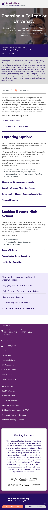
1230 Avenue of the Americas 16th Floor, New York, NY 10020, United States (18, 332)
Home (4, 47)
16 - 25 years (35, 507)
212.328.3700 (10, 341)
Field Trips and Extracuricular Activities (20, 291)
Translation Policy (8, 379)
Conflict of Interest (8, 370)
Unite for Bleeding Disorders (12, 420)
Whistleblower (7, 374)
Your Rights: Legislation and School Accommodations (18, 278)
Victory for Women (9, 400)
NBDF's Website (8, 391)
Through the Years (15, 47)
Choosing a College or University (18, 308)
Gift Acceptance (7, 365)
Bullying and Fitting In (12, 297)
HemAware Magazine (10, 405)
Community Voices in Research (13, 415)
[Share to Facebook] (10, 53)
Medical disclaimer (8, 360)
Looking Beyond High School (16, 126)
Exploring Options (12, 120)
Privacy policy (6, 355)
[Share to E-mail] (13, 53)
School (25, 47)
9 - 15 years (12, 507)
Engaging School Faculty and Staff (18, 285)
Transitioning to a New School (16, 302)
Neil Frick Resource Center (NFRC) (15, 410)
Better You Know (8, 396)
